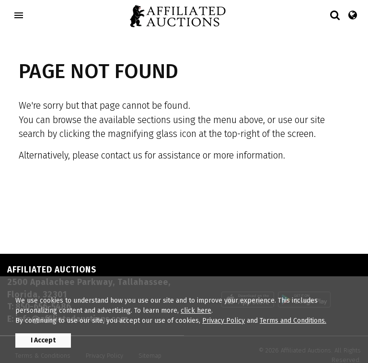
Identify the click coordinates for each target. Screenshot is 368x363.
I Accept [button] (43, 340)
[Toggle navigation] (18, 15)
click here (196, 310)
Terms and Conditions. (293, 321)
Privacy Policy (223, 321)
